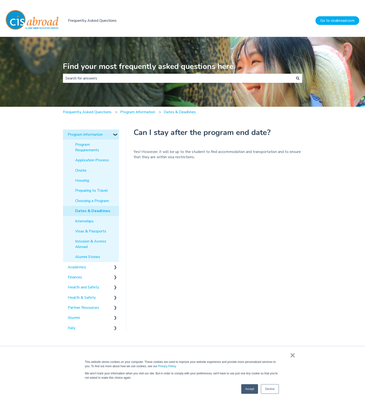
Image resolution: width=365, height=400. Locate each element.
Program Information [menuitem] (85, 134)
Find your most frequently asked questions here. (149, 66)
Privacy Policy (167, 366)
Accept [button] (249, 389)
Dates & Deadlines (180, 112)
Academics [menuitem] (77, 267)
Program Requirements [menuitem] (87, 147)
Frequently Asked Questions (92, 20)
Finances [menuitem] (75, 277)
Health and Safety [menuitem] (83, 287)
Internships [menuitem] (84, 221)
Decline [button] (270, 389)
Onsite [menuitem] (80, 170)
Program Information (137, 112)
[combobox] (178, 78)
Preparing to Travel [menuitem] (91, 190)
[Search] (297, 78)
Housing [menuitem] (82, 180)
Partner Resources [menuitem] (83, 307)
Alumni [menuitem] (74, 317)
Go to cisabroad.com (337, 20)
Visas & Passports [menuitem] (90, 231)
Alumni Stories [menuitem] (87, 256)
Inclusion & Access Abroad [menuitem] (90, 244)
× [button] (292, 355)
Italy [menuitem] (71, 328)
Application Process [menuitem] (92, 160)
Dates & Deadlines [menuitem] (92, 211)
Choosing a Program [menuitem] (92, 200)
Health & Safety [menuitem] (82, 297)
